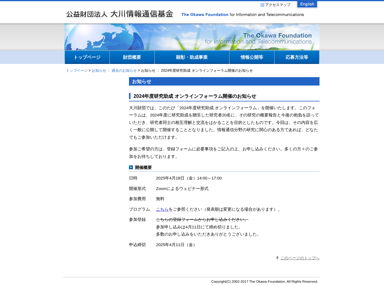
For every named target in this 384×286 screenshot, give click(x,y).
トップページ (77, 70)
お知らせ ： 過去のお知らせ (114, 70)
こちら (162, 209)
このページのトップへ (300, 258)
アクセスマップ (277, 5)
